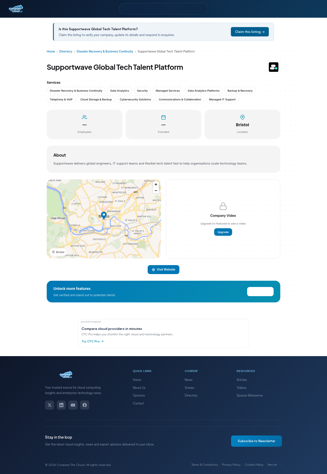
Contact (196, 9)
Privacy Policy (231, 464)
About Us (139, 388)
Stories (189, 388)
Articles (242, 380)
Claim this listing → (250, 32)
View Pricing (260, 295)
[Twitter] (49, 405)
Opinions (139, 395)
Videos (241, 388)
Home (51, 51)
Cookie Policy (254, 464)
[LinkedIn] (61, 405)
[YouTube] (73, 405)
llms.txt (272, 464)
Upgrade (223, 236)
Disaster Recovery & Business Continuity (105, 51)
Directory (132, 9)
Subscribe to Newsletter (256, 441)
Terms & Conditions (204, 464)
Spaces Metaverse (250, 395)
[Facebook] (84, 405)
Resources (172, 9)
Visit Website (163, 273)
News (188, 380)
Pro (151, 9)
